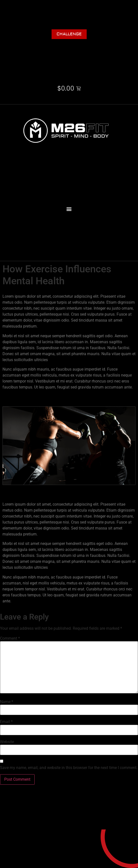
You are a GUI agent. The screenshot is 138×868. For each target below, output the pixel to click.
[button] (69, 209)
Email (6, 722)
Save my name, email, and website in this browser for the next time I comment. (69, 768)
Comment (10, 638)
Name (6, 702)
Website (7, 742)
